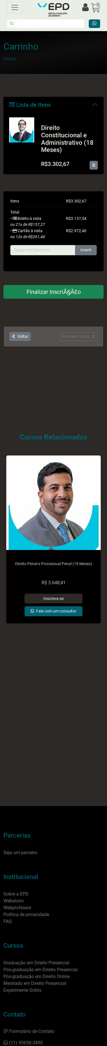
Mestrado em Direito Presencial (34, 983)
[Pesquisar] (12, 23)
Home (9, 58)
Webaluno (13, 901)
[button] (95, 7)
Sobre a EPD (16, 894)
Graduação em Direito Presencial (36, 962)
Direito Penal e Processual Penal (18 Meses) (53, 563)
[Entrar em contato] (94, 23)
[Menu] (15, 7)
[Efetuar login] (85, 7)
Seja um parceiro (20, 852)
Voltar (20, 336)
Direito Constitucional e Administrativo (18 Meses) (67, 138)
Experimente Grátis (22, 990)
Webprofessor (17, 907)
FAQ (7, 921)
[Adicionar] (54, 598)
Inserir (86, 250)
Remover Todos (78, 336)
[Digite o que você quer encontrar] (50, 23)
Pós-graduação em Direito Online (36, 976)
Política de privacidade (26, 914)
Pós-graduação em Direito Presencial (40, 969)
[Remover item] (94, 165)
